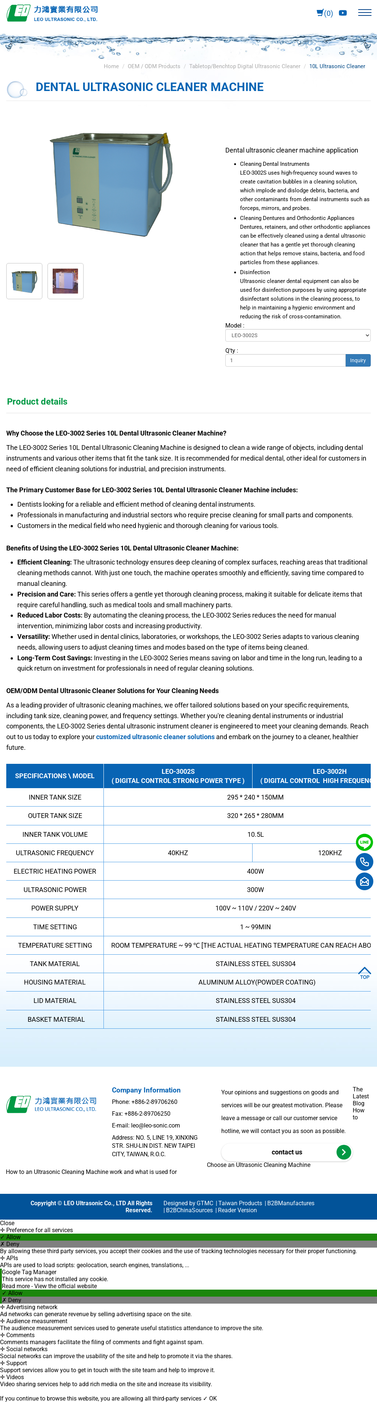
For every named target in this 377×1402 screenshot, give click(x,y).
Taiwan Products (240, 1203)
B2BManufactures (290, 1203)
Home (111, 66)
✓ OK (210, 1398)
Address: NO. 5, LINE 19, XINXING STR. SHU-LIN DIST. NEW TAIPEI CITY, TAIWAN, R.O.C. (155, 1146)
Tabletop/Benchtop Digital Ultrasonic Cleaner (244, 66)
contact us (311, 1152)
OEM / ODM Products (154, 66)
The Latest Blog (361, 1096)
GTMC (205, 1203)
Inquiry (358, 360)
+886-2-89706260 (154, 1101)
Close (7, 1223)
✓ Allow (10, 1237)
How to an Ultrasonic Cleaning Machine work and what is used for (91, 1171)
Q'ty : (231, 350)
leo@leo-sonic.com (155, 1125)
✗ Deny (10, 1244)
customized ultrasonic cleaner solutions (155, 737)
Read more (16, 1286)
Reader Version (237, 1210)
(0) (325, 13)
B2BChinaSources (189, 1210)
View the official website (65, 1286)
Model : (234, 325)
